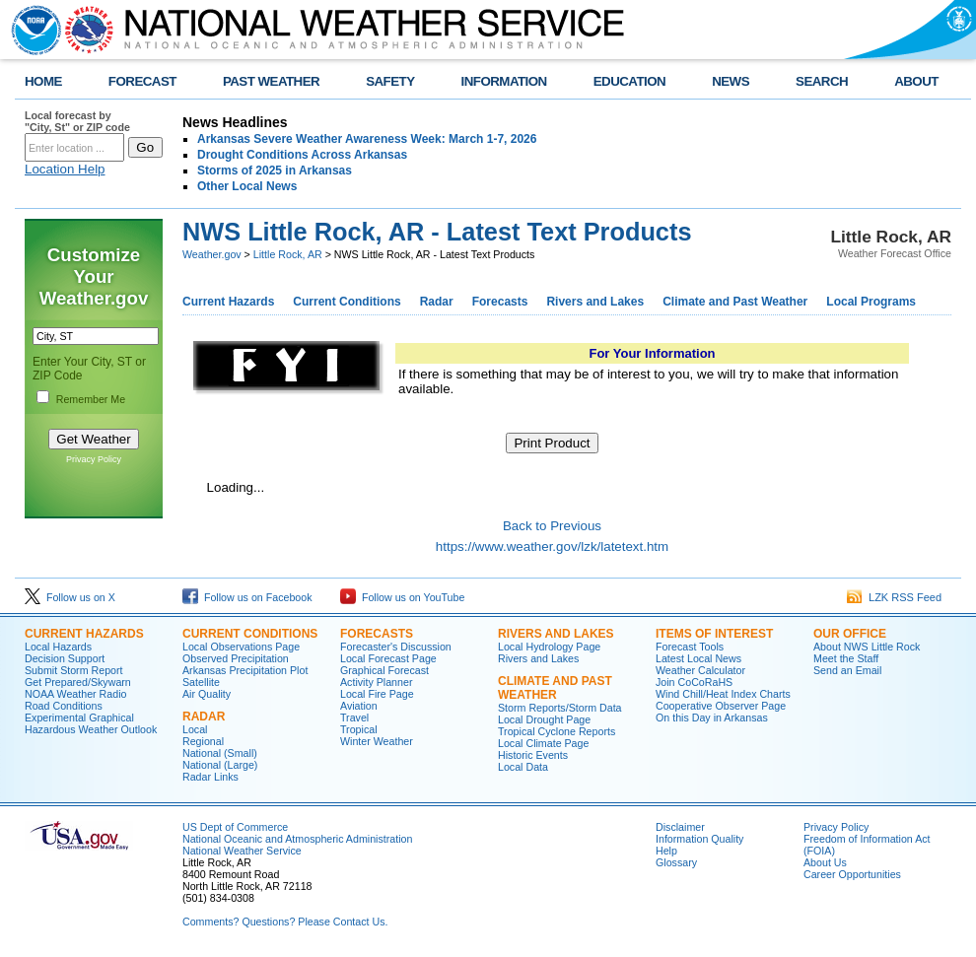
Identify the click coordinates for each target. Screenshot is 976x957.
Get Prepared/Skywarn (78, 682)
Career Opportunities (852, 874)
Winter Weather (376, 741)
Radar (436, 301)
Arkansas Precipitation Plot (245, 670)
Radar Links (210, 777)
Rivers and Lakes (595, 301)
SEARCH (822, 81)
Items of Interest (714, 634)
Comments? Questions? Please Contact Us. (284, 921)
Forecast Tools (690, 646)
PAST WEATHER (271, 81)
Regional (203, 741)
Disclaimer (680, 827)
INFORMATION (504, 81)
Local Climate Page (543, 743)
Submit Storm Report (74, 670)
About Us (825, 862)
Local (194, 729)
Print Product (552, 443)
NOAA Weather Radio (75, 694)
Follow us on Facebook (247, 597)
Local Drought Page (544, 719)
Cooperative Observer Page (721, 706)
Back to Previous (552, 525)
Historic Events (533, 755)
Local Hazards (58, 646)
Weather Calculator (700, 670)
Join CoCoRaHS (694, 682)
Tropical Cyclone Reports (556, 731)
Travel (354, 717)
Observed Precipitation (235, 658)
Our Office (849, 634)
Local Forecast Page (388, 658)
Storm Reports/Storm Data (560, 708)
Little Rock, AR (287, 254)
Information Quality (699, 839)
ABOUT (916, 81)
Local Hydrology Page (549, 646)
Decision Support (65, 658)
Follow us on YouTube (402, 597)
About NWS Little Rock (866, 646)
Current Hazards (228, 301)
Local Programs (871, 301)
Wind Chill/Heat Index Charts (723, 694)
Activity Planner (376, 682)
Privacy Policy (93, 459)
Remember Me (90, 399)
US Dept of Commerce (235, 827)
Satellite (201, 682)
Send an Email (847, 670)
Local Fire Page (377, 694)
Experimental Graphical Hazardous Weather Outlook (91, 723)
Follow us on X (70, 597)
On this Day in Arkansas (712, 717)
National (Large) (219, 765)
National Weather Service (242, 850)
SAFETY (390, 81)
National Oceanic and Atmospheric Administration (297, 839)
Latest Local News (698, 658)
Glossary (676, 862)
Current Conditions (346, 301)
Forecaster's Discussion (396, 646)
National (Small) (219, 753)
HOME (43, 81)
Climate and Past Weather (734, 301)
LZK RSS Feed (894, 597)
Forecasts (500, 301)
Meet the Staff (845, 658)
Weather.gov (212, 254)
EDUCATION (629, 81)
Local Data (523, 767)
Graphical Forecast (384, 670)
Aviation (359, 706)
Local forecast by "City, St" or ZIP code (77, 121)
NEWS (730, 81)
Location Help (65, 169)
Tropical (359, 729)
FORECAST (142, 81)
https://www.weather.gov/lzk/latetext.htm (552, 546)
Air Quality (206, 694)
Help (666, 850)
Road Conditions (64, 706)
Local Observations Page (241, 646)
